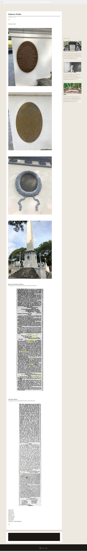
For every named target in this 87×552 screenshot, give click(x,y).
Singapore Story (17, 521)
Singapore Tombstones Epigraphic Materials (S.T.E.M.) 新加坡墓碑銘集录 (27, 2)
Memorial (11, 521)
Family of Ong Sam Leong (71, 51)
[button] (9, 20)
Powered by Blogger (43, 548)
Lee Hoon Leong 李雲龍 (70, 72)
